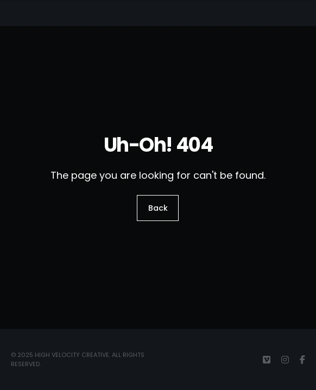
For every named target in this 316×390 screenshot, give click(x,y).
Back (158, 208)
